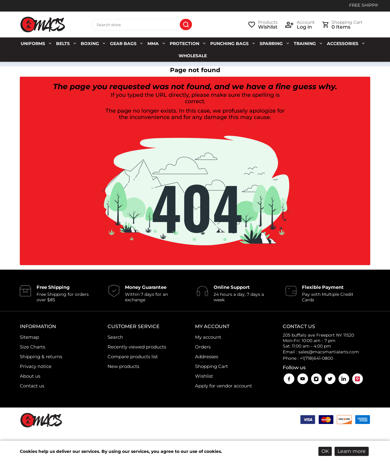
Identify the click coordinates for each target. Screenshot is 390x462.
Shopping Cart (211, 366)
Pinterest (357, 378)
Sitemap (29, 337)
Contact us (32, 386)
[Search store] (141, 25)
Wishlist (204, 376)
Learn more (352, 451)
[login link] (300, 25)
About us (30, 376)
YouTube (302, 378)
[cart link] (342, 25)
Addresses (206, 356)
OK (325, 451)
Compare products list (133, 356)
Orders (203, 347)
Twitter (330, 378)
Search (186, 25)
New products (123, 366)
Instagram (316, 378)
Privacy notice (35, 366)
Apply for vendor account (223, 386)
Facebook (289, 378)
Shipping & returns (41, 356)
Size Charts (32, 347)
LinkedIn (344, 378)
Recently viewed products (137, 347)
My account (208, 337)
